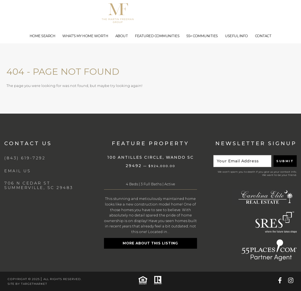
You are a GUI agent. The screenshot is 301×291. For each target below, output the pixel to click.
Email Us (17, 171)
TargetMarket (34, 283)
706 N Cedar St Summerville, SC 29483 (38, 185)
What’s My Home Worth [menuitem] (85, 36)
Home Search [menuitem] (42, 36)
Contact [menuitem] (263, 36)
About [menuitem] (121, 36)
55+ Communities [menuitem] (202, 36)
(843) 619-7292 (24, 158)
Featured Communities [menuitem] (157, 36)
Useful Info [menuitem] (236, 36)
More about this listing (150, 243)
